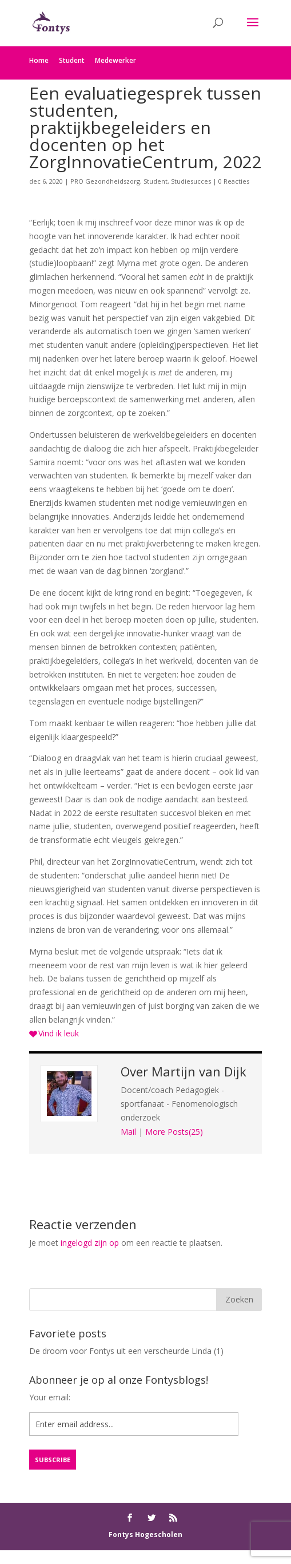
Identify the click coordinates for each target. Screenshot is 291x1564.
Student (72, 60)
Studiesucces (191, 181)
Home (39, 60)
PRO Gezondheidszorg (105, 181)
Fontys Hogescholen (145, 1534)
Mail (128, 1131)
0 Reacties (233, 181)
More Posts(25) (174, 1131)
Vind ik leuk (58, 1033)
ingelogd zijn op (90, 1242)
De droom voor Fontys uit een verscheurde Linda (120, 1350)
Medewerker (115, 60)
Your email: (49, 1397)
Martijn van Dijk (199, 1071)
